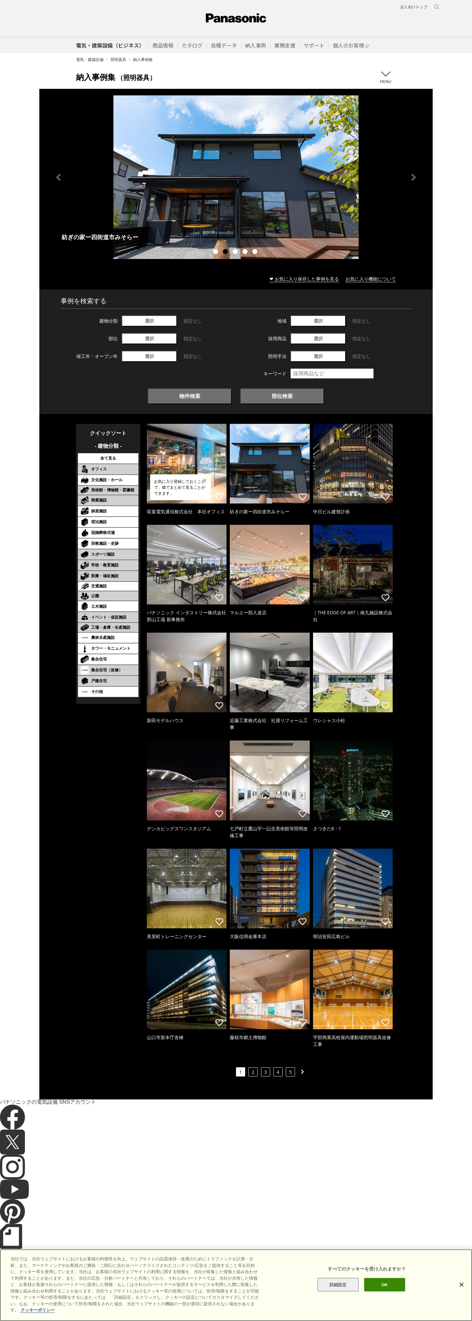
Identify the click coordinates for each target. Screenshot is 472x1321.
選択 (149, 321)
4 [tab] (246, 252)
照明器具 (118, 59)
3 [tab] (236, 252)
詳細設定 (338, 1284)
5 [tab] (255, 252)
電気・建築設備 (90, 59)
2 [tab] (226, 252)
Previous (58, 177)
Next (413, 177)
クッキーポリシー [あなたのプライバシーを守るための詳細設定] (38, 1310)
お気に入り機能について (370, 279)
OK (385, 1284)
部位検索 (282, 396)
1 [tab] (216, 252)
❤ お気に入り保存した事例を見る (304, 279)
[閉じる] (461, 1284)
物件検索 (189, 396)
